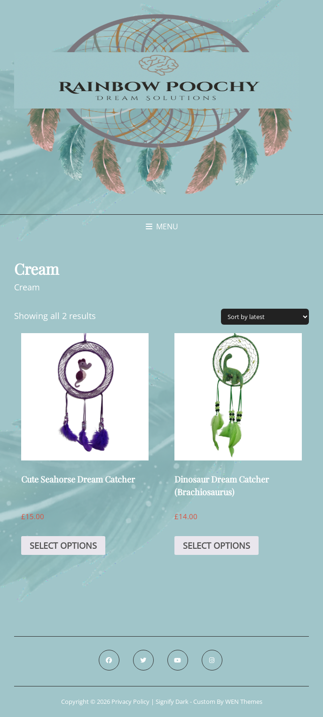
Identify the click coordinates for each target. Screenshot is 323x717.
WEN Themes (243, 701)
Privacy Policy (130, 701)
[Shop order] (265, 317)
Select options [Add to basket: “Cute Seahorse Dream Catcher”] (63, 545)
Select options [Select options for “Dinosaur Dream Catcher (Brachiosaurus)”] (216, 545)
